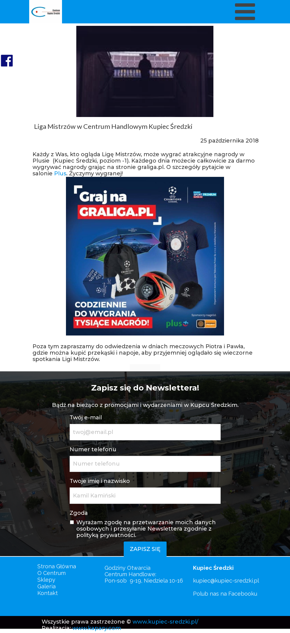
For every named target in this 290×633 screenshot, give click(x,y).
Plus (60, 173)
